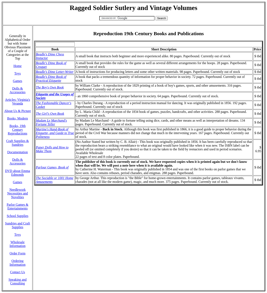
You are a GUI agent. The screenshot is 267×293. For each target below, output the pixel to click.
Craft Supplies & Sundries (17, 142)
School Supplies (17, 216)
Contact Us (17, 272)
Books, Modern (17, 118)
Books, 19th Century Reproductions (17, 129)
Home (17, 66)
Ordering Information (17, 262)
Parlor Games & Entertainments (17, 206)
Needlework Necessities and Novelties (17, 193)
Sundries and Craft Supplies (17, 225)
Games (17, 81)
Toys (17, 73)
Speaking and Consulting (18, 281)
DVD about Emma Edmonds (17, 172)
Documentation (17, 152)
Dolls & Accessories (17, 90)
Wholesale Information (17, 244)
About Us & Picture (17, 111)
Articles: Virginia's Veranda (17, 101)
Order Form (17, 253)
